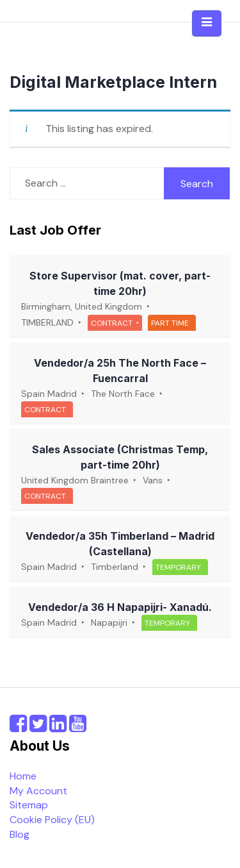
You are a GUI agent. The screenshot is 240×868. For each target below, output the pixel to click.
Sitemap (29, 805)
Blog (19, 834)
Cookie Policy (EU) (52, 819)
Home (23, 776)
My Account (38, 790)
